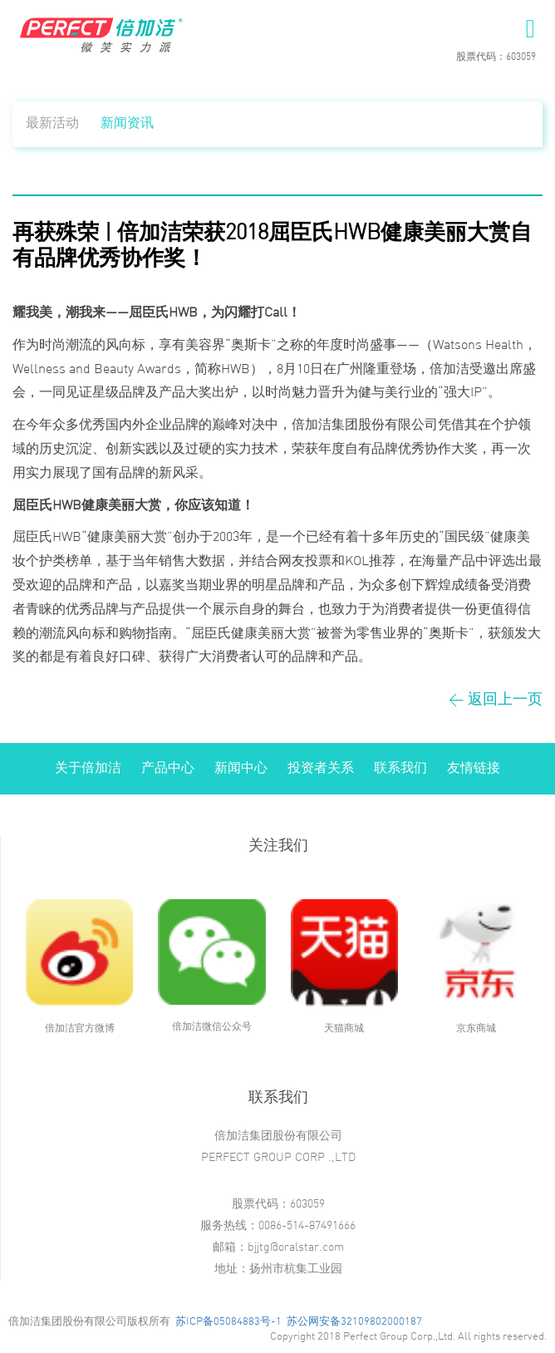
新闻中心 (241, 768)
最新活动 (52, 123)
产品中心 (167, 768)
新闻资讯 (127, 123)
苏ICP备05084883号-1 (228, 1321)
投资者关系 (320, 768)
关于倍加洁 (88, 768)
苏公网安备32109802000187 (354, 1321)
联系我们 (400, 768)
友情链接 (473, 768)
